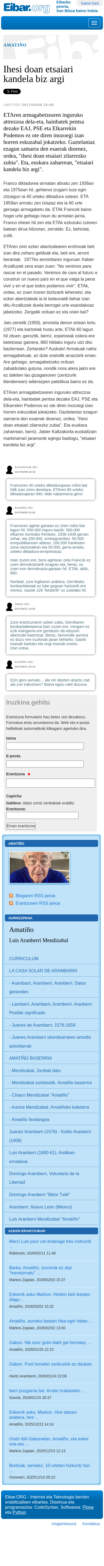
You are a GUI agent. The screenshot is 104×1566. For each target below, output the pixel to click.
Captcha (14, 796)
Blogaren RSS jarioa (35, 895)
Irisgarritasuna (64, 1524)
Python (19, 1512)
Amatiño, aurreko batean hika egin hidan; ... (51, 1320)
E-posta (13, 756)
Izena (11, 738)
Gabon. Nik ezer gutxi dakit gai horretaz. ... (50, 1342)
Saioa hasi (90, 3)
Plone (87, 1507)
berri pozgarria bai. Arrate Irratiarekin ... (47, 1390)
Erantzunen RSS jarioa (38, 903)
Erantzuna (18, 774)
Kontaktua (91, 1524)
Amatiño (14, 45)
